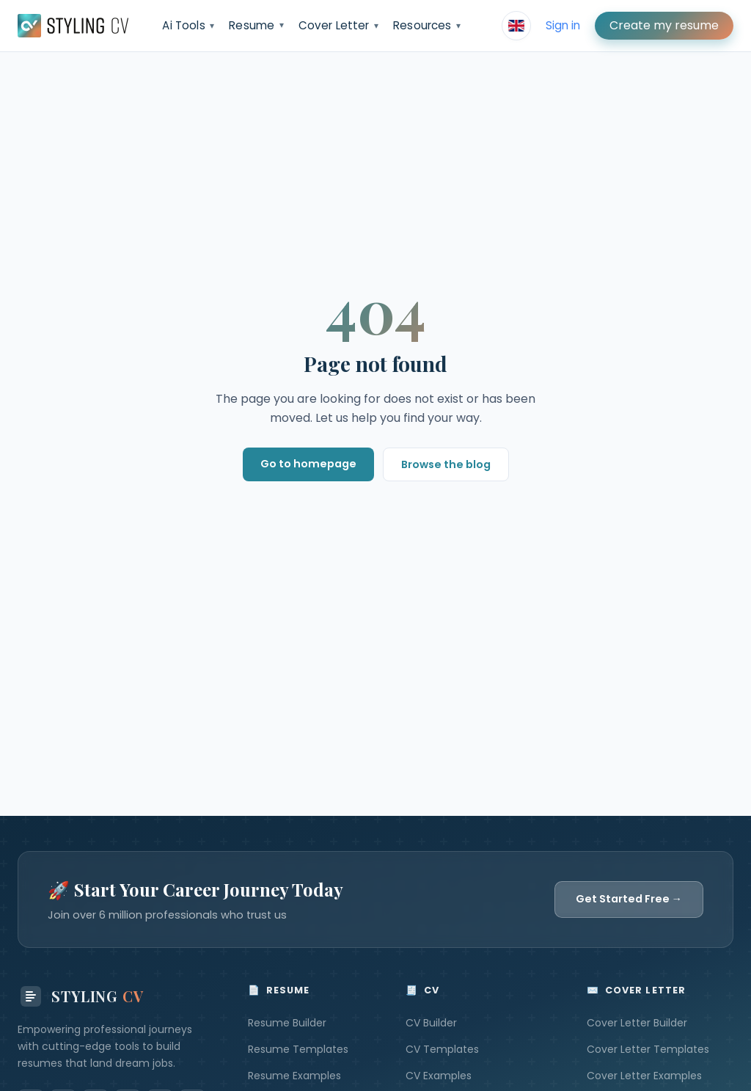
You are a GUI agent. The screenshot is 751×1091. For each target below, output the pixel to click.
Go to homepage (308, 463)
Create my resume (664, 25)
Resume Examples (294, 1075)
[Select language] (516, 25)
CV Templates (442, 1049)
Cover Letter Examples (644, 1075)
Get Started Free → (629, 898)
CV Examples (439, 1075)
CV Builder (431, 1022)
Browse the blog (446, 464)
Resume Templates (298, 1049)
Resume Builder (287, 1022)
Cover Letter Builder (637, 1022)
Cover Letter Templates (648, 1049)
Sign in (563, 25)
